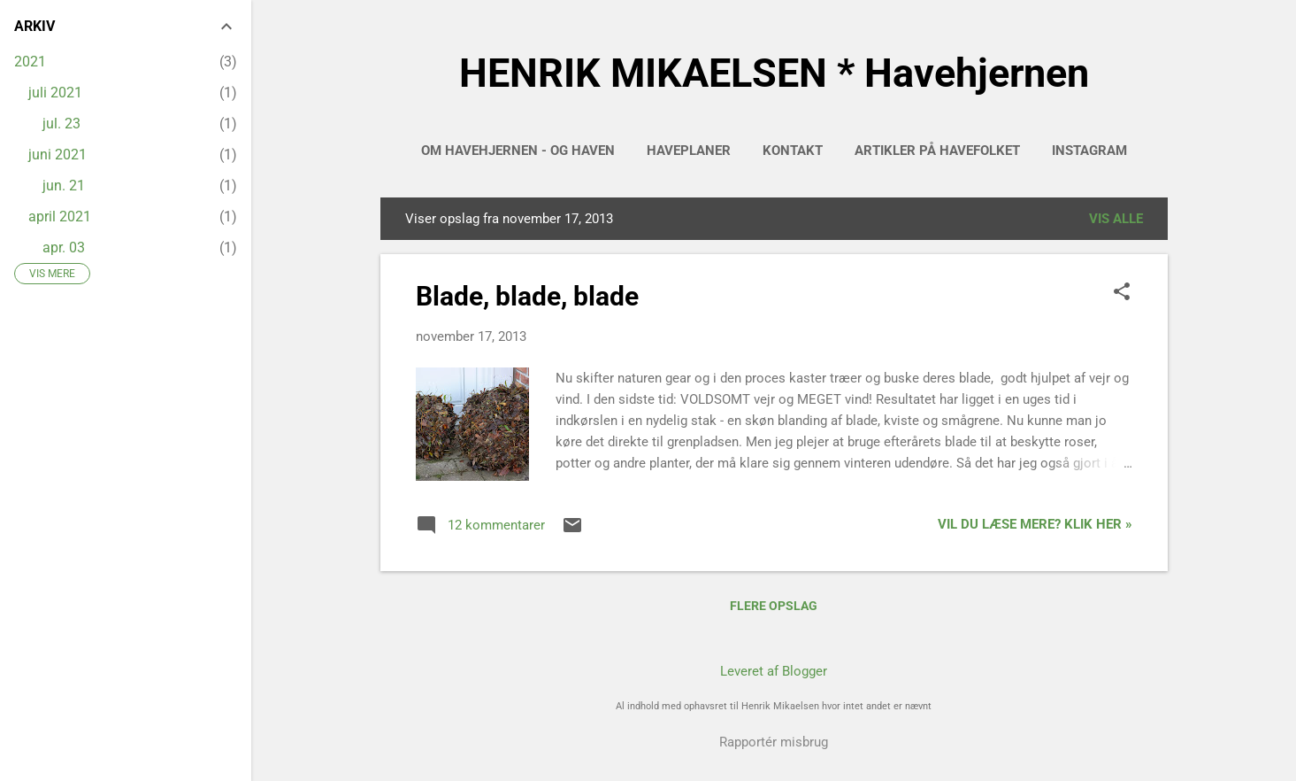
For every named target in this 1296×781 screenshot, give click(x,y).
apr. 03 (63, 247)
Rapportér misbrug (773, 742)
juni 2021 (57, 154)
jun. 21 (63, 185)
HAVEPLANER (689, 151)
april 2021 (59, 216)
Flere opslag (773, 606)
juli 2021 (55, 92)
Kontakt (793, 151)
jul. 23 (61, 123)
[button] (1121, 293)
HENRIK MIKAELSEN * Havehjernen (774, 73)
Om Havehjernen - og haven (518, 151)
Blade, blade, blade (527, 296)
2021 (30, 61)
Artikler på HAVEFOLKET (937, 151)
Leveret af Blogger (773, 671)
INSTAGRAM (1089, 151)
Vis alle (1116, 219)
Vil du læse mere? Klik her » (1035, 524)
